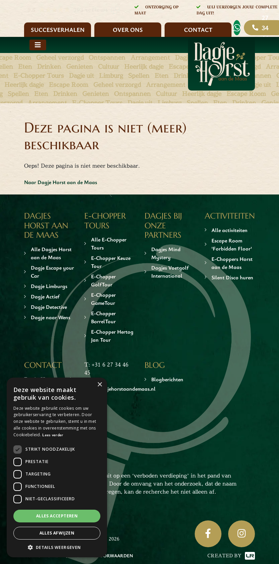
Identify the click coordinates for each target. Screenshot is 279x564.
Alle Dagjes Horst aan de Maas (51, 253)
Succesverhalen (58, 29)
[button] (56, 547)
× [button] (99, 384)
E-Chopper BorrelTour (103, 317)
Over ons (128, 29)
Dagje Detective (49, 307)
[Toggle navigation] (37, 45)
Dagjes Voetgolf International (170, 271)
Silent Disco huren (232, 277)
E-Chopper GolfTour (103, 280)
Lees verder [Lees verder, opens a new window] (52, 434)
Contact (198, 29)
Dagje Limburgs (49, 286)
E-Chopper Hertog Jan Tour (112, 335)
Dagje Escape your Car (52, 271)
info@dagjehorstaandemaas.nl (120, 388)
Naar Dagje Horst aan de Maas (60, 182)
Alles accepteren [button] (57, 516)
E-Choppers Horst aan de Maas (232, 263)
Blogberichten (167, 379)
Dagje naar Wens (50, 317)
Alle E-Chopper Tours (108, 243)
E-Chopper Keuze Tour (110, 262)
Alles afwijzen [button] (57, 533)
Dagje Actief (45, 296)
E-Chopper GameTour (103, 298)
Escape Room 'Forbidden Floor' (231, 244)
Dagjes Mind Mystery (166, 253)
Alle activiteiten (229, 230)
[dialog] (57, 467)
